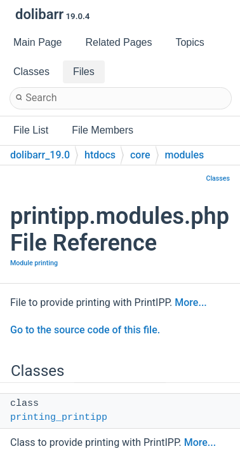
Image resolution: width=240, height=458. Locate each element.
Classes (218, 178)
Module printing (34, 263)
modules (184, 155)
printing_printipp (58, 417)
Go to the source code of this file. (85, 330)
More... (190, 302)
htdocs (100, 155)
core (140, 155)
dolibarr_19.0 (40, 155)
